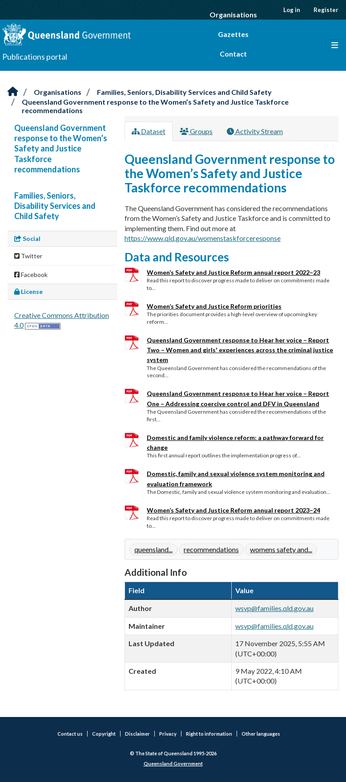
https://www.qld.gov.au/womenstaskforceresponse (203, 238)
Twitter (28, 256)
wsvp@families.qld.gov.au (274, 608)
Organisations (233, 14)
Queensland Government (173, 763)
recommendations (211, 549)
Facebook (31, 274)
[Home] (13, 92)
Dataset (148, 131)
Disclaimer (137, 734)
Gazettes (233, 34)
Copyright (104, 734)
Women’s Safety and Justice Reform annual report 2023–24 (233, 510)
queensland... (153, 549)
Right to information (209, 734)
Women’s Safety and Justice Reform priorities (214, 306)
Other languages (260, 734)
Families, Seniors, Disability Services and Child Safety (184, 92)
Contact (233, 53)
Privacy (168, 734)
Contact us (70, 734)
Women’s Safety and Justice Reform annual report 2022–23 (233, 272)
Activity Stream (255, 131)
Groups (196, 131)
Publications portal (34, 56)
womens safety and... (281, 549)
